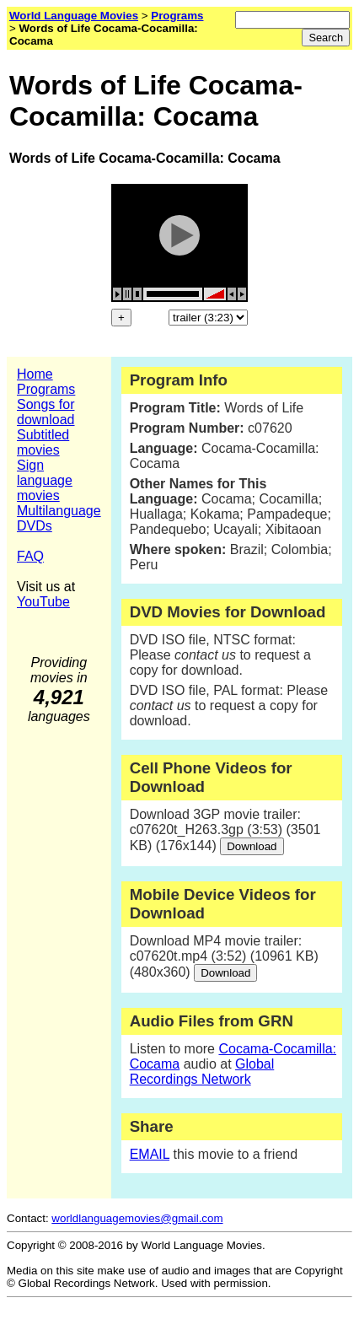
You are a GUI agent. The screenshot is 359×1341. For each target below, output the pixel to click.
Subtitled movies (43, 442)
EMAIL (149, 1154)
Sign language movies (44, 480)
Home (35, 374)
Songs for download (46, 412)
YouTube (43, 602)
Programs (46, 389)
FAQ (30, 556)
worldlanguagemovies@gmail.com (136, 1218)
